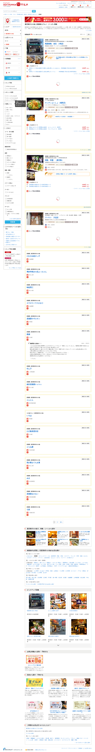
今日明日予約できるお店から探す (45, 584)
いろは (29, 416)
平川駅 (49, 577)
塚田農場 (57, 738)
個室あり (9, 155)
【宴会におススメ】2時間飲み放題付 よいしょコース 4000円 (44, 127)
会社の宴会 (9, 118)
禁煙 (8, 173)
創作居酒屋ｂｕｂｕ (34, 384)
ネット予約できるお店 (11, 88)
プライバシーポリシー (72, 748)
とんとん (30, 400)
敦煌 (46, 740)
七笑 (28, 509)
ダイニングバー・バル (44, 556)
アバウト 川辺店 (51, 218)
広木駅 (45, 577)
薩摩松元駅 (31, 579)
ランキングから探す (31, 584)
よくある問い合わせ (62, 3)
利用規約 (80, 748)
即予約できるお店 (10, 86)
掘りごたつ (10, 158)
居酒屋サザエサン (33, 319)
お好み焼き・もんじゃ (49, 557)
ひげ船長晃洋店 (32, 431)
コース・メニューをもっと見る (82, 73)
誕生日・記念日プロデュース (13, 238)
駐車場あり (50, 566)
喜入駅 (60, 577)
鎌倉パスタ (79, 738)
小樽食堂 (41, 740)
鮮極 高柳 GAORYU (74, 636)
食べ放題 (9, 136)
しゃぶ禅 (30, 740)
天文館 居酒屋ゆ (73, 610)
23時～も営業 (66, 564)
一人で (8, 113)
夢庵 (76, 740)
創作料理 (53, 556)
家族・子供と (9, 109)
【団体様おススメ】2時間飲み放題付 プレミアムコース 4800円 (45, 129)
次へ (61, 522)
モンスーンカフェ (65, 738)
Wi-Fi (55, 566)
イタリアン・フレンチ (69, 556)
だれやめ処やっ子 (33, 256)
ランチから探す (30, 733)
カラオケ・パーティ (32, 557)
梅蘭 (72, 740)
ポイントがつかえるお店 (12, 98)
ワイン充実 (58, 564)
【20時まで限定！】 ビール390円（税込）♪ (66, 174)
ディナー (8, 51)
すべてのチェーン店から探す (83, 742)
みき (28, 478)
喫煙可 (8, 177)
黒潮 (28, 334)
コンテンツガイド (72, 3)
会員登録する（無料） (63, 7)
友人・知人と (9, 107)
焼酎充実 (9, 200)
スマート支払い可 (11, 185)
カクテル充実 (10, 203)
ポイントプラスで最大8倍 (34, 665)
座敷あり (9, 160)
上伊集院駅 (76, 577)
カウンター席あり (11, 162)
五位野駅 (40, 577)
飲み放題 (9, 134)
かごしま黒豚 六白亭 (53, 610)
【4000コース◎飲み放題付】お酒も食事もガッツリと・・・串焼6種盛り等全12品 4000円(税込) (52, 71)
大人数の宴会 (9, 122)
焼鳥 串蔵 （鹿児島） (54, 160)
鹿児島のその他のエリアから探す (34, 728)
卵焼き (84, 571)
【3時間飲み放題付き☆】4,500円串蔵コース (39, 186)
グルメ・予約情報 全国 (18, 14)
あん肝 (45, 572)
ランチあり (10, 140)
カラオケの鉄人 (40, 738)
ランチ (16, 51)
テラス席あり (10, 166)
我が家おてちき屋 (33, 463)
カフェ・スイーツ (61, 557)
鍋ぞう (52, 738)
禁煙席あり (65, 562)
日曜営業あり (10, 211)
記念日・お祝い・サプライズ (13, 116)
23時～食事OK (74, 564)
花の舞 (47, 738)
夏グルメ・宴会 (10, 232)
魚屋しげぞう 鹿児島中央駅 (34, 636)
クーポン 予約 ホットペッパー (85, 3)
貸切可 (37, 566)
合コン (8, 124)
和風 (67, 27)
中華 (78, 556)
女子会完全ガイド (10, 234)
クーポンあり (10, 192)
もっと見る (89, 30)
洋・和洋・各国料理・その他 (79, 27)
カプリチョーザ (66, 740)
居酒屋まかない (32, 494)
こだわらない (29, 556)
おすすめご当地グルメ (11, 244)
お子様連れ (43, 566)
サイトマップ (64, 748)
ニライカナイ (57, 740)
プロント (73, 738)
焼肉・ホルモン (84, 556)
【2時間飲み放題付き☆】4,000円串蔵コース (39, 184)
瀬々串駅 (55, 577)
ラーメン (40, 557)
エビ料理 (36, 571)
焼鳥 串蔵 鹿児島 (87, 207)
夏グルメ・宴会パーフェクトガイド (34, 688)
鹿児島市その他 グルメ (32, 14)
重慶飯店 (33, 738)
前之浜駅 (83, 577)
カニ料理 (39, 572)
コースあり (10, 138)
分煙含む (10, 175)
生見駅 (65, 577)
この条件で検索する (13, 78)
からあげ (42, 571)
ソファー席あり (11, 164)
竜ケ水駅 (28, 577)
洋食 (62, 556)
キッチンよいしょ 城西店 (85, 149)
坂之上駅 (34, 577)
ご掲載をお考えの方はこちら (41, 749)
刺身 (51, 571)
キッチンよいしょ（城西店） (56, 103)
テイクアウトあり (11, 143)
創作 (70, 27)
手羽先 (47, 571)
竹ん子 (29, 369)
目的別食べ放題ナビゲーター (13, 236)
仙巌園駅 (70, 577)
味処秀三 (30, 287)
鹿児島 (25, 14)
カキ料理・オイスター (71, 571)
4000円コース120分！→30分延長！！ (64, 116)
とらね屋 (30, 447)
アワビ (79, 571)
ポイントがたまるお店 (11, 95)
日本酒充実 (10, 198)
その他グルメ (70, 557)
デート (8, 111)
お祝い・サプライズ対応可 (13, 214)
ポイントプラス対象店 (11, 100)
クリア (19, 58)
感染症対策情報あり (12, 149)
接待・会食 (9, 120)
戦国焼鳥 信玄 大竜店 (54, 44)
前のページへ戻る (8, 14)
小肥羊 (36, 740)
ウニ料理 (62, 571)
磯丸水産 (50, 740)
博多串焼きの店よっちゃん (37, 272)
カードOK (9, 209)
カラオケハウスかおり (35, 303)
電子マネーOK (50, 564)
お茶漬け (56, 571)
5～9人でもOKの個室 (84, 531)
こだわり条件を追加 (14, 218)
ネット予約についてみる (15, 268)
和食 (58, 556)
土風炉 (27, 738)
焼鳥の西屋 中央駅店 (53, 636)
